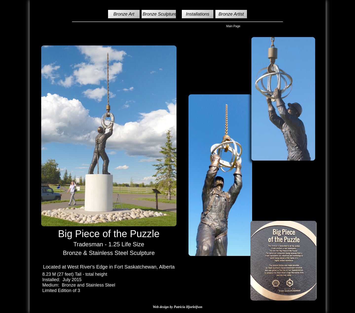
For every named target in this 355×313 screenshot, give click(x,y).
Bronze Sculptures (161, 14)
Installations (197, 14)
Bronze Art (123, 14)
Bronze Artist (231, 14)
